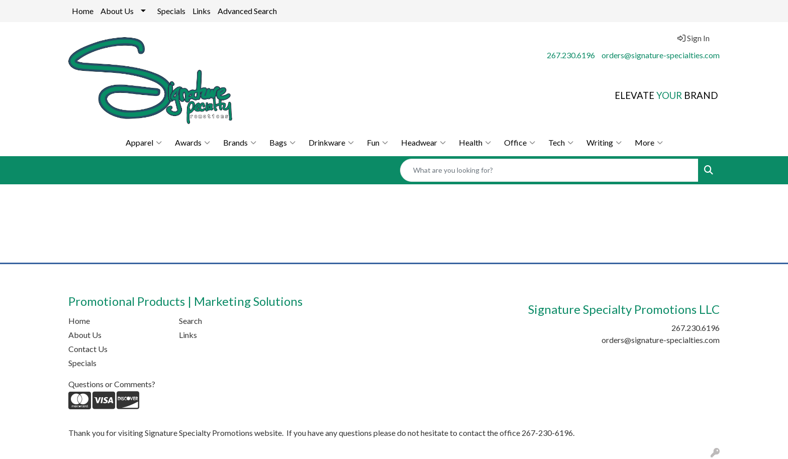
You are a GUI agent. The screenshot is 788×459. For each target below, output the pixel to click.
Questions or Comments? (111, 384)
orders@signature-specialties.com (661, 55)
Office (519, 143)
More (649, 143)
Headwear (423, 143)
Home (82, 11)
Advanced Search (247, 11)
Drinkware (331, 143)
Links (201, 11)
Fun (377, 143)
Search (190, 320)
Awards (192, 143)
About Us (117, 11)
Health (475, 143)
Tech (560, 143)
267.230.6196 (571, 55)
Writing (604, 143)
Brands (239, 143)
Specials (171, 11)
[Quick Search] (549, 170)
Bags (282, 143)
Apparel (144, 143)
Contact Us (88, 349)
